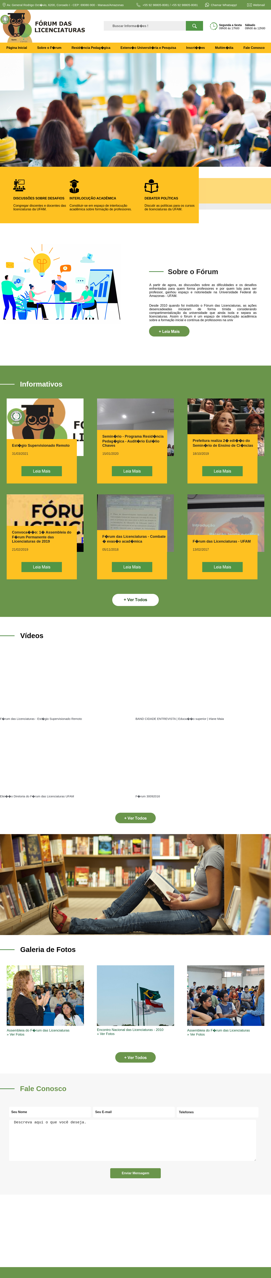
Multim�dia (224, 47)
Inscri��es (195, 47)
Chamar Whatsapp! (223, 5)
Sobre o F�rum (49, 47)
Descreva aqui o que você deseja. (132, 1140)
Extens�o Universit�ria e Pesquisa (148, 47)
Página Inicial (16, 47)
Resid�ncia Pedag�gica (91, 47)
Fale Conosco (254, 47)
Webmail (259, 5)
